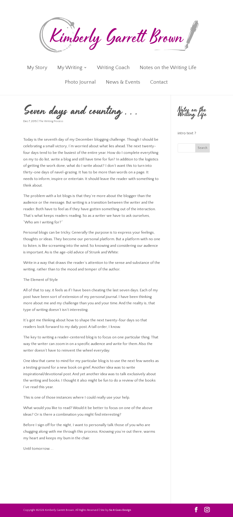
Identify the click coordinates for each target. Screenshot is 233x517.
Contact (159, 82)
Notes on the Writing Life (168, 68)
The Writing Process (51, 121)
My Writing (69, 68)
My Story (37, 68)
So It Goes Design (120, 510)
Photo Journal (80, 82)
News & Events (123, 82)
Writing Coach (113, 68)
